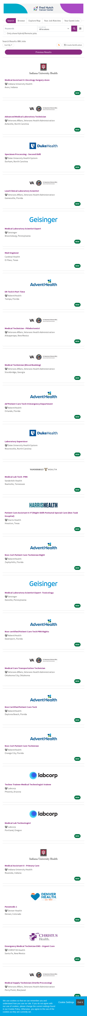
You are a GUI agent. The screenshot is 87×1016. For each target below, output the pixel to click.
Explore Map (34, 20)
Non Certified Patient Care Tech (21, 707)
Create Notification (73, 45)
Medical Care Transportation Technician (25, 668)
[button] (80, 28)
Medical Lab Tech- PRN (16, 476)
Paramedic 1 (11, 906)
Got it (80, 1002)
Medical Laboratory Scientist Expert (23, 228)
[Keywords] (20, 28)
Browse (21, 20)
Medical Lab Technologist (18, 823)
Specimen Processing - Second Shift (23, 154)
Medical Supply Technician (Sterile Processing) (28, 982)
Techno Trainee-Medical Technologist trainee (28, 784)
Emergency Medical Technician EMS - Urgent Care (30, 946)
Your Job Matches (52, 20)
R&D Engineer (12, 252)
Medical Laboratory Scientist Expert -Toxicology (29, 592)
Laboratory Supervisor (16, 441)
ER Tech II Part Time (15, 291)
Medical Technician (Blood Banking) (23, 365)
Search (11, 20)
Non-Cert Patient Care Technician (22, 745)
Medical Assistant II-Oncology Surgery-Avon (27, 80)
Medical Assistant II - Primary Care (22, 865)
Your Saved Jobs (71, 20)
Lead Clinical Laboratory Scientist (22, 190)
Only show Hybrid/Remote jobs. (22, 33)
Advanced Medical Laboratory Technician (25, 116)
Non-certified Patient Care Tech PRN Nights (27, 631)
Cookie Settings (66, 1002)
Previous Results (43, 52)
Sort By (7, 45)
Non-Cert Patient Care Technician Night (25, 554)
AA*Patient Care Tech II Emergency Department (29, 403)
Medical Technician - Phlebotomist (22, 328)
